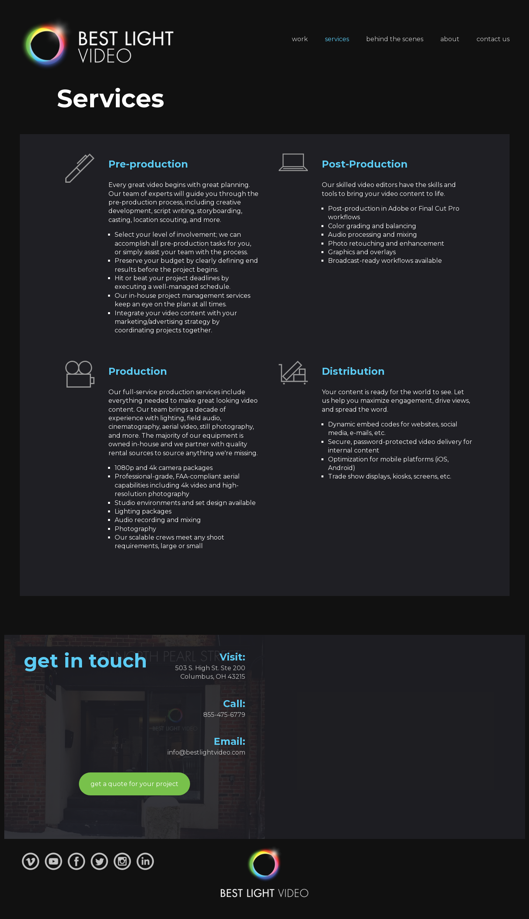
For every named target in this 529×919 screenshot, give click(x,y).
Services (337, 39)
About (449, 39)
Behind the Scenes (394, 39)
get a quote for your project (134, 784)
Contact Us (493, 39)
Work (300, 39)
